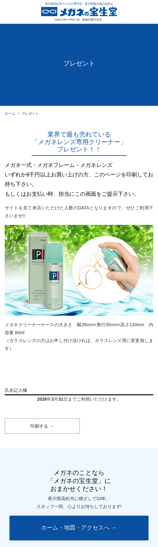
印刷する (39, 426)
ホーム (10, 113)
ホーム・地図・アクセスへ (75, 528)
